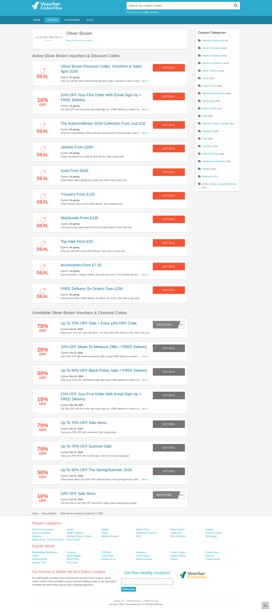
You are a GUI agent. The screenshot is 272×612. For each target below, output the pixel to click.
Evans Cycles (212, 552)
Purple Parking (178, 555)
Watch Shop (73, 559)
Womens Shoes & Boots (215, 123)
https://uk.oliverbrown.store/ (79, 40)
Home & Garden (211, 48)
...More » (144, 81)
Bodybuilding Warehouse (44, 552)
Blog (90, 19)
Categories (72, 19)
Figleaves (141, 552)
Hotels (70, 529)
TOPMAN (106, 552)
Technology (208, 100)
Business (207, 176)
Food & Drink (209, 85)
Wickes (174, 559)
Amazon (154, 12)
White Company (144, 559)
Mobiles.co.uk (108, 559)
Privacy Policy (134, 601)
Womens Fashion (211, 40)
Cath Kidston (107, 555)
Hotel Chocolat (39, 559)
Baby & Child (209, 108)
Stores (52, 19)
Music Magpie (74, 555)
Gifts (204, 116)
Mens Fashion (210, 70)
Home (36, 19)
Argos (146, 12)
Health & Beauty (211, 55)
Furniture (207, 146)
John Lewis (72, 562)
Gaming (209, 529)
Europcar (71, 552)
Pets (204, 138)
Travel (205, 78)
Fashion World (212, 559)
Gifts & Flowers (210, 153)
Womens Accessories (214, 93)
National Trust (39, 562)
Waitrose (209, 555)
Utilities (206, 168)
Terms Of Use (151, 601)
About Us (118, 601)
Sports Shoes (143, 555)
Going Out (207, 131)
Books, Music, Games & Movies (219, 184)
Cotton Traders (178, 552)
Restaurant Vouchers (213, 161)
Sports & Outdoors (212, 63)
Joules (35, 555)
